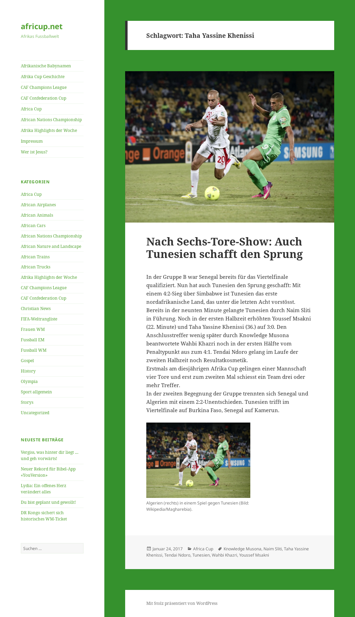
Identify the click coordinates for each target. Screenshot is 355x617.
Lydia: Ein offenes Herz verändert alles (43, 489)
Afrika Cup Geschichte (42, 77)
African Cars (33, 225)
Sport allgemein (36, 392)
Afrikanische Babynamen (46, 66)
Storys (27, 402)
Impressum (32, 141)
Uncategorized (35, 413)
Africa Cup (31, 109)
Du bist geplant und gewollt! (48, 502)
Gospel (27, 361)
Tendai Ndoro (177, 555)
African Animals (37, 215)
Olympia (29, 381)
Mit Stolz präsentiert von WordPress (181, 603)
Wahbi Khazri (224, 555)
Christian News (36, 308)
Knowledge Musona (242, 549)
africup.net (42, 26)
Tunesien (201, 555)
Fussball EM (32, 340)
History (28, 371)
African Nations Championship (51, 120)
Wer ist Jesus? (34, 152)
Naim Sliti (272, 549)
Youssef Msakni (254, 555)
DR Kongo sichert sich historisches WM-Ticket (44, 516)
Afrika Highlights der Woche (49, 130)
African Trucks (35, 267)
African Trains (35, 257)
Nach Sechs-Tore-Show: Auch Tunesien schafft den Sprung (224, 247)
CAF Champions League (44, 87)
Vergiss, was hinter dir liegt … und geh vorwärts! (49, 455)
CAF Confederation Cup (43, 98)
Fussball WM (33, 350)
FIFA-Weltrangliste (39, 319)
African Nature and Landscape (51, 246)
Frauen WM (33, 329)
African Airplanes (38, 205)
